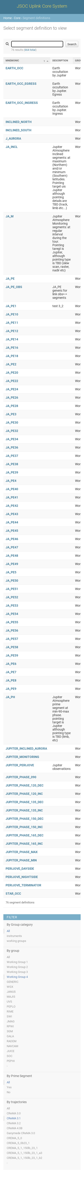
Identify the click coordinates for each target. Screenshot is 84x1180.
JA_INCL (12, 147)
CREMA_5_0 (14, 1138)
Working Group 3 (17, 972)
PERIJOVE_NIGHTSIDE (22, 877)
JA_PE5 (11, 572)
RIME (10, 1011)
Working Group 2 (17, 967)
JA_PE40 (12, 489)
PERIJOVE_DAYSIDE (20, 868)
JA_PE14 (12, 339)
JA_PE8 (11, 680)
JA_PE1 (11, 306)
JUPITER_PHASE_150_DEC (24, 818)
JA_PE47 (12, 547)
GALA (10, 1036)
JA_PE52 (12, 597)
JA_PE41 (12, 497)
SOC (9, 1056)
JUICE (10, 1051)
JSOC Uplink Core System (42, 6)
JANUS (11, 991)
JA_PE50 (12, 580)
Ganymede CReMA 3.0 (21, 1133)
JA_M (9, 216)
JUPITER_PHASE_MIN (21, 860)
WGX (10, 986)
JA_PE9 (11, 689)
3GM (10, 1031)
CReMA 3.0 (14, 1113)
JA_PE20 (12, 372)
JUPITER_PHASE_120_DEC (24, 785)
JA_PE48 (12, 555)
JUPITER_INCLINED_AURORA (26, 748)
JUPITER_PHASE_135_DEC (24, 802)
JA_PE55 (12, 622)
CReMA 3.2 (14, 1123)
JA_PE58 (12, 647)
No (8, 1092)
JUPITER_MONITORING (22, 757)
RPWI (10, 1026)
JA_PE (10, 278)
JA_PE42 (12, 505)
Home (7, 18)
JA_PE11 (12, 322)
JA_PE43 (12, 514)
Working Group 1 (17, 962)
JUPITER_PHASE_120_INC (24, 794)
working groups (16, 941)
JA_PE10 (12, 314)
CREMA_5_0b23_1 (18, 1143)
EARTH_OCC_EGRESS (21, 83)
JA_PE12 (12, 331)
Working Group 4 (17, 977)
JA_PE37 (12, 456)
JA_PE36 (12, 447)
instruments (14, 936)
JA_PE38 (12, 464)
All (8, 931)
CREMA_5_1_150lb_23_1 (22, 1148)
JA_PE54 (12, 614)
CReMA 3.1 (14, 1118)
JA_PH (10, 697)
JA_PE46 (12, 539)
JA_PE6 (11, 664)
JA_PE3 (11, 414)
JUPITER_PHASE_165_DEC (24, 835)
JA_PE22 (12, 381)
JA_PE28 (12, 406)
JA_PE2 (11, 364)
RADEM (11, 1041)
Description (60, 60)
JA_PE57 (12, 639)
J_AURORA (13, 138)
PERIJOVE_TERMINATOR (23, 885)
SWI (9, 1016)
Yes (9, 1087)
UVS (9, 1001)
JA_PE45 (12, 530)
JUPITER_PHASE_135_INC (24, 810)
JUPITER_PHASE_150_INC (24, 827)
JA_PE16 (12, 347)
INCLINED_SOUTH (18, 130)
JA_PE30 (12, 422)
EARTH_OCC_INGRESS (22, 103)
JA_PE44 (12, 522)
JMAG (11, 1021)
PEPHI (11, 1061)
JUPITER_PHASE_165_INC (24, 843)
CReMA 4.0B (14, 1128)
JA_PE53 (12, 605)
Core (17, 18)
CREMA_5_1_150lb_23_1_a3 (24, 1153)
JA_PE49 (12, 564)
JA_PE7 (11, 672)
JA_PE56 (12, 630)
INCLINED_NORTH (19, 122)
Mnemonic (12, 60)
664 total (30, 49)
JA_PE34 (12, 439)
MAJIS (11, 996)
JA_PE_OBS (14, 287)
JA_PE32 (12, 431)
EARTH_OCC (14, 68)
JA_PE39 (12, 472)
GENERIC (12, 981)
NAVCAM (12, 1046)
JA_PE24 (12, 389)
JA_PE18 (12, 356)
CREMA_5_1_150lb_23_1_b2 (24, 1158)
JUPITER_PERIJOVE (20, 765)
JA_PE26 (12, 397)
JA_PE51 (12, 589)
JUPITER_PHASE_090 (21, 777)
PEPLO (11, 1006)
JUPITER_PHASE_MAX (22, 852)
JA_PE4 (11, 481)
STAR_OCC (13, 893)
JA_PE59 (12, 655)
